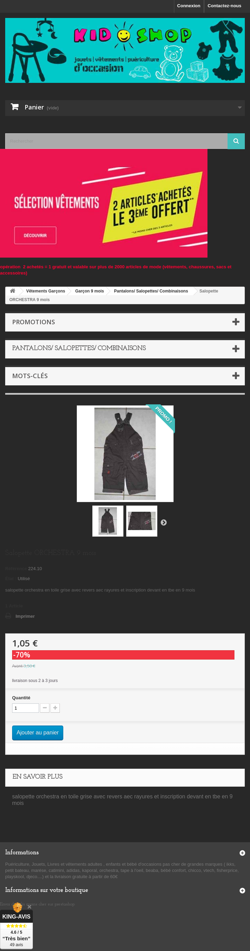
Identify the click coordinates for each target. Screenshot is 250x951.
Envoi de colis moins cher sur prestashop (37, 904)
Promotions (33, 322)
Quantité (21, 697)
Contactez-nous (225, 5)
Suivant (163, 522)
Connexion (188, 5)
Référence (16, 568)
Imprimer (25, 616)
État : (11, 578)
